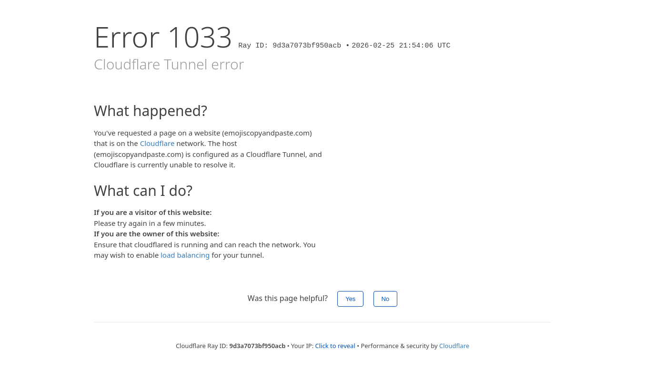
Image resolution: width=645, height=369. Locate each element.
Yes (350, 298)
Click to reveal (335, 345)
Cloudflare (157, 143)
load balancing (185, 255)
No (386, 298)
